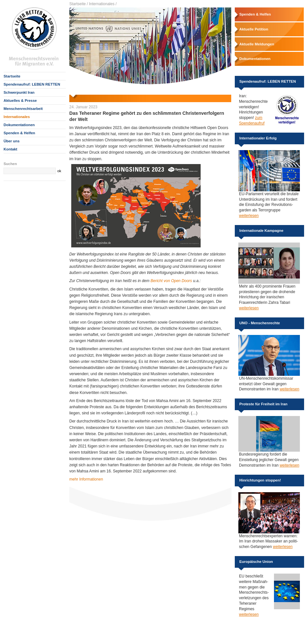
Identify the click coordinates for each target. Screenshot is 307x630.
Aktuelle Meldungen (256, 44)
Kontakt (10, 149)
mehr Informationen (86, 479)
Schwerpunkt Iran (19, 92)
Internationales (17, 117)
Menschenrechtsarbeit (23, 109)
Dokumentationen (19, 125)
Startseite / (78, 4)
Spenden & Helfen (19, 133)
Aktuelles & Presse (20, 100)
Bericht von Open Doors (171, 281)
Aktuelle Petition (253, 29)
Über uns (11, 141)
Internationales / (103, 4)
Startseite (12, 76)
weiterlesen (249, 215)
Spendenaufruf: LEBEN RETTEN (32, 84)
